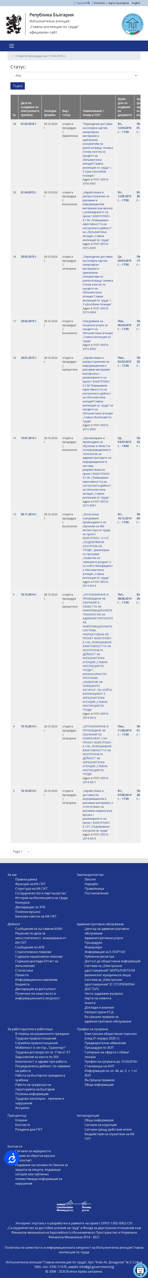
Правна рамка (26, 879)
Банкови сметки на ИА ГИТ (36, 916)
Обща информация (99, 1084)
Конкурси (22, 902)
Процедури (93, 942)
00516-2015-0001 (96, 503)
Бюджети (22, 984)
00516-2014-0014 (96, 584)
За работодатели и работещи (30, 1029)
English (136, 3)
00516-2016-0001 (96, 181)
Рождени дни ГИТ (29, 1129)
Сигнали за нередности (33, 1151)
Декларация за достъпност (35, 989)
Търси (17, 86)
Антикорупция (88, 1115)
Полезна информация (31, 1094)
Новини (21, 1120)
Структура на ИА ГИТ (31, 888)
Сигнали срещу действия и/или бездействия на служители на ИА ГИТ (110, 1134)
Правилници (94, 888)
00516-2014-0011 (96, 780)
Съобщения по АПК (30, 947)
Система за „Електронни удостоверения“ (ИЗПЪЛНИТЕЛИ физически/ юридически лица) (110, 970)
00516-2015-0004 (96, 310)
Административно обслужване (100, 924)
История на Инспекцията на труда (41, 898)
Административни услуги (104, 938)
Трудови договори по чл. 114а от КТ (43, 1052)
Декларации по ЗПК (30, 907)
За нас (12, 875)
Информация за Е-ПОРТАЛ (105, 952)
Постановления (96, 893)
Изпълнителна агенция (49, 21)
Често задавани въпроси (104, 993)
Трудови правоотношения (35, 1038)
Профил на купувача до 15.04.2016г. (111, 1061)
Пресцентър (17, 1115)
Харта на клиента (98, 998)
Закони (90, 879)
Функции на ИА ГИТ (30, 884)
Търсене (83, 3)
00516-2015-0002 (96, 427)
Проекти (22, 975)
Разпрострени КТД (99, 1012)
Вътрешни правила (99, 1080)
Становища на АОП (99, 1066)
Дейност (14, 924)
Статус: (18, 66)
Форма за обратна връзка (35, 1156)
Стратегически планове (33, 952)
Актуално (22, 1108)
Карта (111, 3)
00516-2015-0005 (96, 246)
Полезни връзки (27, 912)
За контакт (23, 1160)
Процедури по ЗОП (99, 1047)
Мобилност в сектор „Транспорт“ (40, 1047)
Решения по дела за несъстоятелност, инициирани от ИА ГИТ (40, 938)
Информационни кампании (36, 980)
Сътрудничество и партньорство (40, 893)
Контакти (99, 3)
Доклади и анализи (99, 1007)
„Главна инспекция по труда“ (54, 26)
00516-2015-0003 (96, 347)
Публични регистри (99, 956)
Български (122, 3)
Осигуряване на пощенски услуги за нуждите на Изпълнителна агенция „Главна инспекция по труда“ (98, 331)
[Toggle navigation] (11, 46)
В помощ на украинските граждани (42, 1034)
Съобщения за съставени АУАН (38, 929)
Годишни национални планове (39, 956)
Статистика (24, 970)
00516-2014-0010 (96, 836)
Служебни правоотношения (36, 1043)
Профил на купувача (92, 1029)
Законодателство (90, 875)
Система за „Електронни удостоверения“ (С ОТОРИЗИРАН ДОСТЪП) (110, 984)
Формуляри (93, 947)
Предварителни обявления (105, 1043)
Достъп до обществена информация (112, 961)
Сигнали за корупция (101, 1125)
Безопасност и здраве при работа (41, 1061)
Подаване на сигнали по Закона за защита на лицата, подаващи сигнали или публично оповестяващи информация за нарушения (41, 1174)
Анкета (90, 1003)
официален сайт (43, 32)
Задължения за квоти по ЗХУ (37, 1057)
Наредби (91, 884)
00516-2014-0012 (96, 715)
